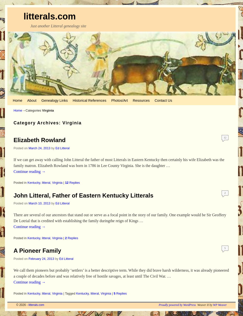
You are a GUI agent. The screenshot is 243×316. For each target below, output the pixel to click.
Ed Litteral (62, 148)
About (31, 100)
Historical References (89, 100)
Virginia (57, 182)
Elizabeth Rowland (39, 140)
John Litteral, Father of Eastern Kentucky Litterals (83, 195)
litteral (46, 182)
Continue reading (30, 171)
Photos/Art (119, 100)
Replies (72, 182)
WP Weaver (220, 305)
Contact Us (163, 100)
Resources (141, 100)
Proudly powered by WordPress (177, 305)
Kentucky (34, 182)
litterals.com (50, 16)
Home (17, 100)
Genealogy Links (54, 100)
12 (225, 137)
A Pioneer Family (37, 250)
